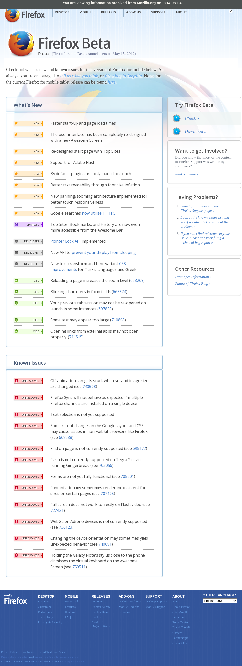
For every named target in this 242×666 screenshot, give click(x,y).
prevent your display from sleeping (104, 252)
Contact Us (179, 643)
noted (31, 657)
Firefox (16, 599)
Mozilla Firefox (24, 15)
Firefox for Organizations (101, 624)
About (181, 12)
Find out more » (187, 174)
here (111, 82)
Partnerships (180, 638)
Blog (175, 601)
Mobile (85, 12)
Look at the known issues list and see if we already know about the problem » (205, 221)
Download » (196, 131)
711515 (75, 337)
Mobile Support (155, 607)
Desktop (62, 12)
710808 (118, 319)
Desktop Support (156, 601)
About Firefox (181, 607)
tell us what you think (79, 76)
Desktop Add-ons (130, 601)
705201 (127, 476)
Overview (98, 601)
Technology (45, 617)
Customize (45, 607)
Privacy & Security (50, 622)
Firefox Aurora (101, 607)
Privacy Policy (9, 651)
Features (43, 601)
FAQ (68, 617)
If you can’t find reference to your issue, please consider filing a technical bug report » (205, 238)
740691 (105, 544)
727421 (57, 510)
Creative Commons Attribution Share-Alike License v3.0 (32, 661)
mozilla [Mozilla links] (220, 12)
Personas (124, 612)
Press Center (180, 622)
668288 (65, 437)
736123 (65, 527)
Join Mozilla (180, 612)
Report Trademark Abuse (52, 651)
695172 (139, 448)
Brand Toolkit (181, 627)
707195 (107, 493)
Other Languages (220, 595)
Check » (192, 118)
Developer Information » (193, 277)
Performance (46, 612)
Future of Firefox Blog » (193, 284)
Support (158, 12)
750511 (79, 566)
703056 (105, 465)
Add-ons (133, 12)
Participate (179, 617)
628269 (136, 280)
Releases (108, 12)
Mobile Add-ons (129, 607)
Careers (177, 632)
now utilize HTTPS (99, 213)
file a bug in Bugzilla (123, 76)
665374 (119, 291)
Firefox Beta (100, 612)
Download (71, 601)
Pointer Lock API (65, 241)
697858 (105, 309)
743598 (89, 386)
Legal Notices (27, 651)
